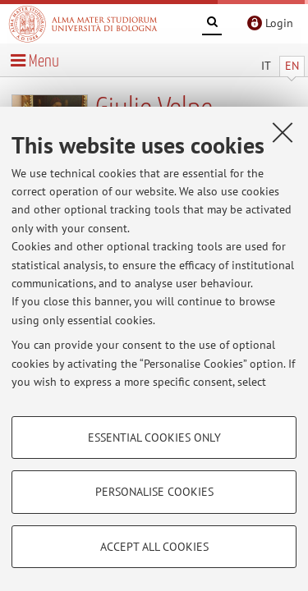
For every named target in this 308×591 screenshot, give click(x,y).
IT (266, 65)
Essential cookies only (154, 437)
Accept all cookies (154, 546)
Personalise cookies (154, 491)
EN (292, 65)
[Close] (282, 132)
